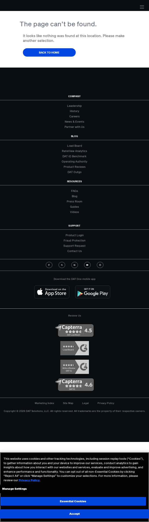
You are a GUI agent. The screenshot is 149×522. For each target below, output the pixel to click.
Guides (74, 206)
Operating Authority (74, 161)
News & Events (74, 121)
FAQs (74, 190)
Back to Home (49, 52)
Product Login (75, 235)
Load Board (74, 145)
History (74, 111)
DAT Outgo (74, 171)
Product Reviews (75, 166)
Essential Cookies (73, 501)
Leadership (74, 105)
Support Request (74, 245)
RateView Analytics (74, 150)
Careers (74, 116)
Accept (74, 513)
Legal (85, 403)
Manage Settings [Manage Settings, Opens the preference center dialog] (14, 488)
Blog (74, 196)
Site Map (68, 403)
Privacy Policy (105, 403)
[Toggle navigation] (142, 7)
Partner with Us (74, 126)
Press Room (74, 201)
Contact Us (74, 250)
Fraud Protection (74, 240)
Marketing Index (44, 403)
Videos (74, 211)
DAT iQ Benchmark (74, 156)
